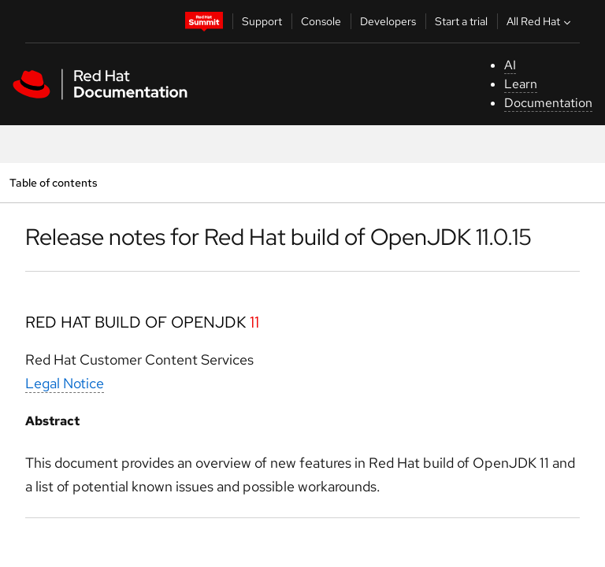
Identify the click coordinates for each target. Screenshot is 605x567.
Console (321, 21)
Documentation (548, 102)
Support (262, 21)
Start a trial (461, 21)
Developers (388, 21)
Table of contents (53, 182)
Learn (520, 84)
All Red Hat (540, 21)
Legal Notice (64, 383)
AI (510, 65)
